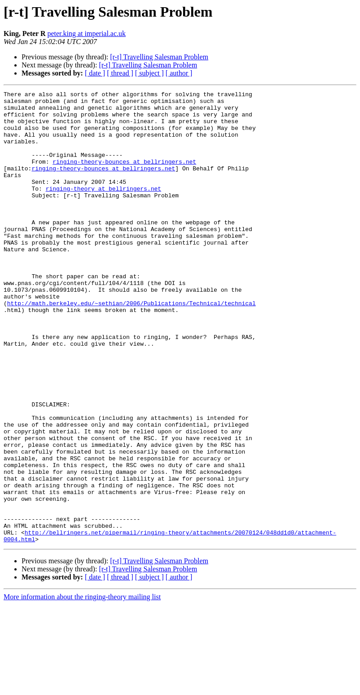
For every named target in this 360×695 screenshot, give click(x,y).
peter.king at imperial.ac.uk (86, 33)
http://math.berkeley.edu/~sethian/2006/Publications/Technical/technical (131, 346)
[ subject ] (149, 73)
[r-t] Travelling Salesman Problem (159, 57)
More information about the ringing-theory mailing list (82, 687)
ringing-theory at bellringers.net (103, 209)
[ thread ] (120, 73)
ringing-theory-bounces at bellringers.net (124, 176)
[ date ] (95, 73)
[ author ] (179, 73)
